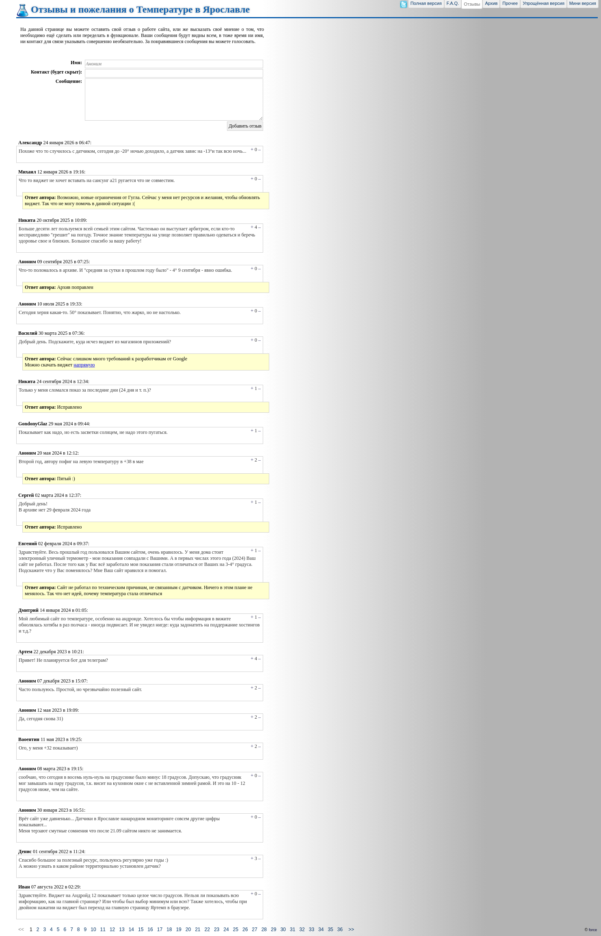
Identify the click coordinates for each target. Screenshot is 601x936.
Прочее (510, 3)
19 (178, 929)
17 (159, 929)
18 (169, 929)
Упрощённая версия (543, 3)
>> (351, 929)
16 (150, 929)
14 (131, 929)
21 (197, 929)
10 (93, 929)
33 (311, 929)
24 (226, 929)
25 (235, 929)
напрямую (84, 365)
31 (292, 929)
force (593, 930)
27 (254, 929)
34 (321, 929)
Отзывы (472, 4)
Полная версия (426, 3)
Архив (491, 3)
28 (264, 929)
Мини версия (582, 3)
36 (340, 929)
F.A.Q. (453, 3)
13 (121, 929)
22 (207, 929)
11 (103, 929)
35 (330, 929)
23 (216, 929)
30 (282, 929)
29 (273, 929)
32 (302, 929)
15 (140, 929)
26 (245, 929)
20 (188, 929)
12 (112, 929)
